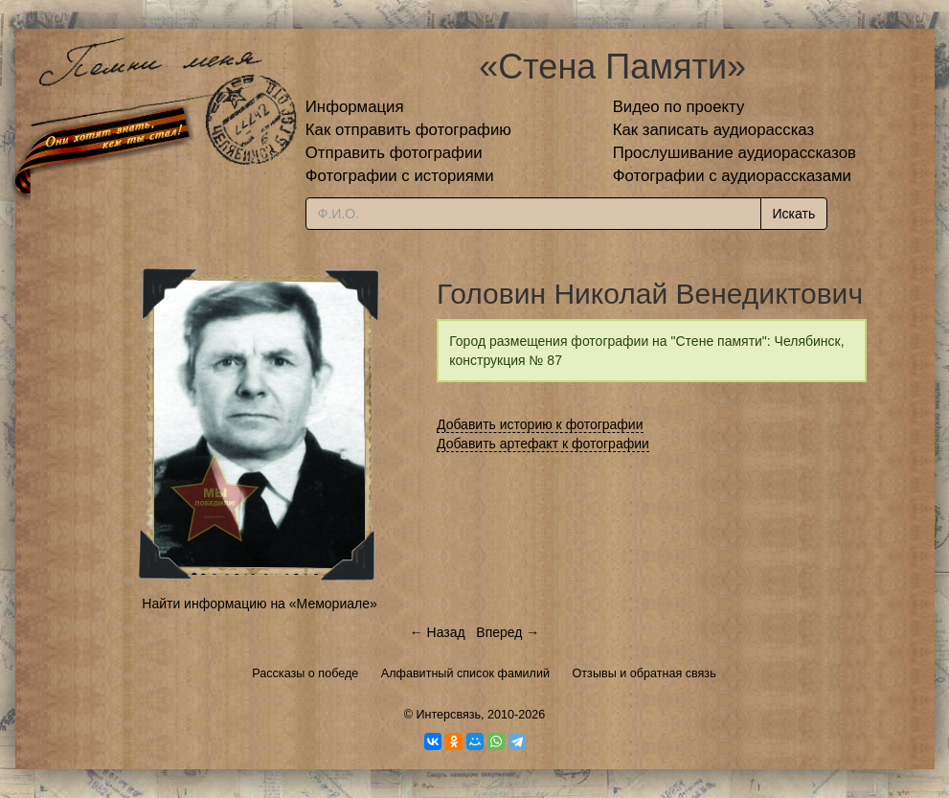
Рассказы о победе (305, 673)
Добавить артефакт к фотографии (543, 443)
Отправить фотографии (394, 153)
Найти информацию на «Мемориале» (259, 603)
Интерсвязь (448, 714)
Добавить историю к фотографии (540, 424)
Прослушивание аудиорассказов (734, 153)
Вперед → (507, 632)
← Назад (437, 632)
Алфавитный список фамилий (465, 673)
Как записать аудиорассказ (714, 130)
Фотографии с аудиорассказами (732, 176)
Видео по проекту (679, 107)
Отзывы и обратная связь (644, 673)
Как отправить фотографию (408, 130)
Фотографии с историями (399, 176)
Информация (354, 107)
